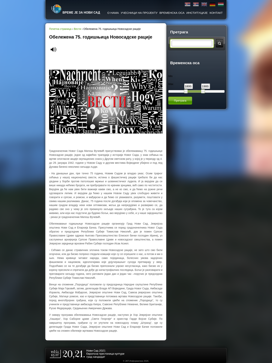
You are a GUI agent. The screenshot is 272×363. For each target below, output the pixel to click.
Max (170, 84)
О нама (113, 12)
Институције (197, 12)
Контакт (216, 12)
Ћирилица (187, 4)
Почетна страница (60, 28)
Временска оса (172, 12)
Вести (77, 28)
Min (170, 76)
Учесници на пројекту (139, 12)
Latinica (196, 4)
